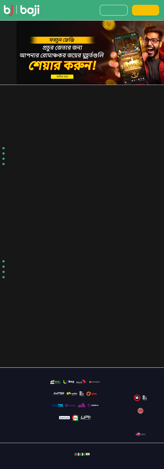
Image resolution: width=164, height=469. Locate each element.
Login (114, 10)
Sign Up (145, 10)
